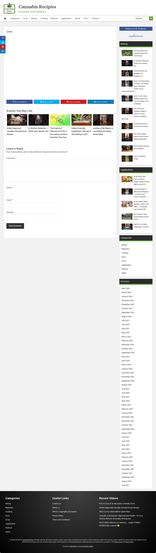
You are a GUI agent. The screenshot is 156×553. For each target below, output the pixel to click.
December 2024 (128, 345)
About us (56, 508)
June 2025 (126, 324)
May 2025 (125, 329)
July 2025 (125, 320)
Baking (34, 18)
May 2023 (125, 397)
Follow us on (135, 29)
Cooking (43, 18)
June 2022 (126, 441)
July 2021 (125, 485)
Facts (86, 18)
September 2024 (128, 353)
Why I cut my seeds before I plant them (114, 512)
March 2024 (126, 365)
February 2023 (127, 409)
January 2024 (127, 369)
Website (10, 212)
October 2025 (127, 308)
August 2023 (127, 385)
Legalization (66, 18)
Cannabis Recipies (42, 6)
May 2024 (125, 357)
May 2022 (125, 445)
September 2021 (128, 477)
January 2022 (127, 461)
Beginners (15, 18)
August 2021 (127, 481)
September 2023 (128, 381)
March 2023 (126, 405)
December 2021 (128, 465)
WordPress (73, 546)
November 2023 (128, 377)
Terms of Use (118, 542)
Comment (11, 158)
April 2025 (126, 333)
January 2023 (127, 413)
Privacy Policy (57, 516)
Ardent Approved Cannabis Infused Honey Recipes (119, 508)
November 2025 (128, 304)
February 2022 (127, 457)
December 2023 (128, 373)
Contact (95, 18)
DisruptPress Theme (87, 546)
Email (9, 200)
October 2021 (127, 473)
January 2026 (127, 296)
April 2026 (126, 288)
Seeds (77, 18)
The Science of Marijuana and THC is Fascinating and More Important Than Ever (60, 131)
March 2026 (126, 292)
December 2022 (128, 417)
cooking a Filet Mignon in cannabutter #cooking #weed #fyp (102, 131)
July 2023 (125, 389)
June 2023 (126, 393)
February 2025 (127, 341)
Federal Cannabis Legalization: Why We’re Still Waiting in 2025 (80, 131)
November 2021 (128, 469)
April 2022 (126, 449)
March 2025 (126, 337)
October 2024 (127, 349)
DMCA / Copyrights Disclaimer (64, 512)
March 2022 (126, 453)
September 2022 (128, 429)
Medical (54, 18)
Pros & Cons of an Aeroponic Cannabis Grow (117, 504)
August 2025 (127, 317)
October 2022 (127, 425)
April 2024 (126, 361)
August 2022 (127, 433)
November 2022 (128, 421)
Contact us (56, 504)
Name (9, 188)
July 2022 (125, 437)
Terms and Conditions (61, 520)
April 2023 (126, 401)
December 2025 (128, 300)
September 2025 (128, 312)
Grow (25, 18)
